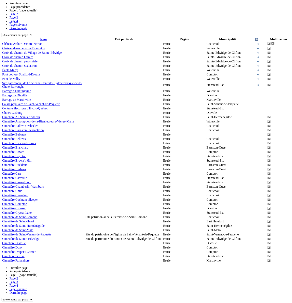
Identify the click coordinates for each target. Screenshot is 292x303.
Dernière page (18, 28)
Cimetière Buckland (14, 165)
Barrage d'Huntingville (16, 91)
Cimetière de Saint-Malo (17, 230)
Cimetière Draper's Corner (18, 251)
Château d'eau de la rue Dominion (23, 48)
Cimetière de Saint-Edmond (19, 217)
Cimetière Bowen (13, 151)
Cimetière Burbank (14, 169)
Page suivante (18, 24)
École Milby (10, 70)
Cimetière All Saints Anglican (21, 117)
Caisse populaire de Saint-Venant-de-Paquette (31, 104)
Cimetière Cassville (14, 178)
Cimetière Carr (11, 173)
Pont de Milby (11, 78)
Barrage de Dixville (14, 95)
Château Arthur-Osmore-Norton (22, 43)
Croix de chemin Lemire (17, 57)
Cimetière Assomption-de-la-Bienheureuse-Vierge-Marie (38, 121)
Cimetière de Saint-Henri (18, 221)
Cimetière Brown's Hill (17, 160)
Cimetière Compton (14, 204)
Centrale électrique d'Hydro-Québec (25, 108)
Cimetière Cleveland (15, 195)
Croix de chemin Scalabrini (19, 65)
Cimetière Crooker (14, 208)
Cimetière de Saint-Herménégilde (23, 225)
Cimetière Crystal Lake (17, 212)
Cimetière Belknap (14, 134)
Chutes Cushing (12, 112)
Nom (43, 39)
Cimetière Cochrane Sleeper (20, 199)
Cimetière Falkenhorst (16, 260)
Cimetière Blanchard (15, 147)
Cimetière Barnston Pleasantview (23, 130)
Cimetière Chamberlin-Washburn (23, 186)
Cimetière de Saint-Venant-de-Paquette (26, 234)
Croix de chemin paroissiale (19, 61)
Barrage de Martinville (16, 99)
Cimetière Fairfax (13, 256)
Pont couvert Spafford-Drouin (21, 74)
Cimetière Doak (12, 247)
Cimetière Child (12, 191)
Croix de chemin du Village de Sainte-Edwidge (32, 52)
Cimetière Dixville (14, 243)
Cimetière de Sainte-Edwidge (20, 238)
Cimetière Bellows (14, 138)
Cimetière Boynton (14, 156)
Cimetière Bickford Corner (19, 143)
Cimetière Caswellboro (16, 182)
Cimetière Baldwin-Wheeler (20, 125)
